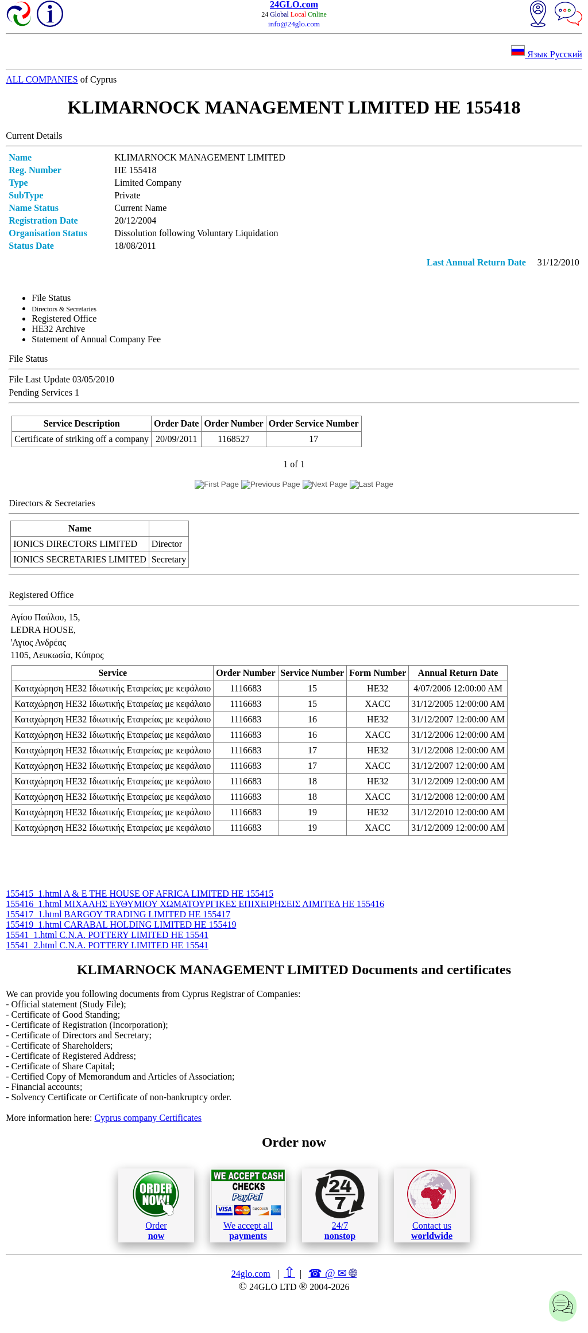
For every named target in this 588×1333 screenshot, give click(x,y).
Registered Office (64, 318)
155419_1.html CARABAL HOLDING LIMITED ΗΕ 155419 (121, 924)
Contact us (431, 1205)
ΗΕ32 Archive (58, 329)
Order (155, 1205)
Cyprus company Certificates (148, 1118)
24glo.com (250, 1274)
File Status (51, 298)
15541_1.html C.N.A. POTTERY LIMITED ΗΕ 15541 (107, 935)
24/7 (340, 1205)
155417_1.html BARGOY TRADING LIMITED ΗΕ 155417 (118, 914)
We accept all (248, 1205)
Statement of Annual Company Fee (96, 339)
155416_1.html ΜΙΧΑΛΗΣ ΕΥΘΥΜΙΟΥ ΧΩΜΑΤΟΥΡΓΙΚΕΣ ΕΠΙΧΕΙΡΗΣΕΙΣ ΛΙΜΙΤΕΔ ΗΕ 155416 (195, 904)
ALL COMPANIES (42, 79)
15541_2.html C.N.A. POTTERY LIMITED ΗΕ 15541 (107, 945)
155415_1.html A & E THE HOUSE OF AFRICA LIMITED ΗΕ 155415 (139, 893)
